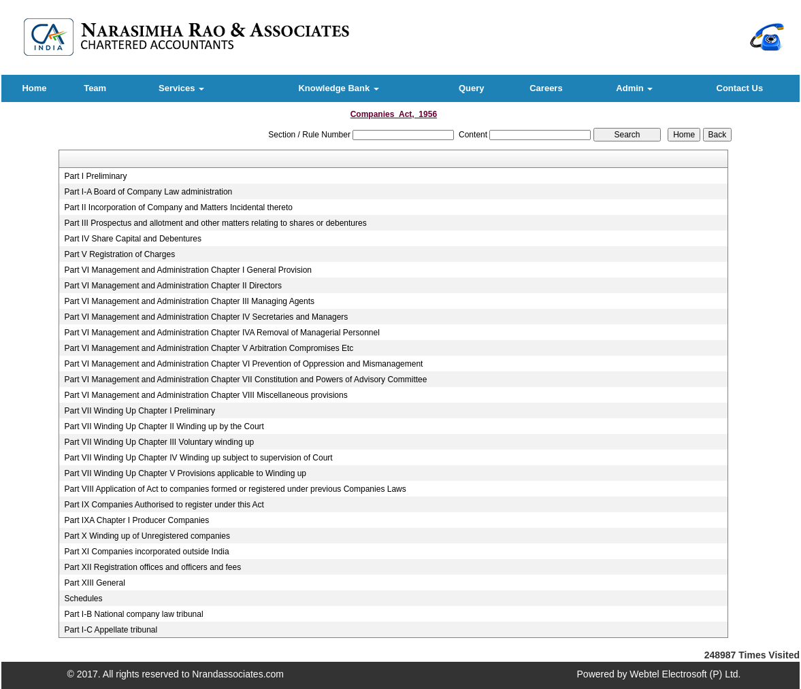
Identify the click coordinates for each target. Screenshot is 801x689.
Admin (634, 88)
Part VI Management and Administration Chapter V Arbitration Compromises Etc (208, 348)
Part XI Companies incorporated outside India (146, 551)
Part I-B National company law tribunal (133, 614)
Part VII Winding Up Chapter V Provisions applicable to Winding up (185, 473)
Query (472, 88)
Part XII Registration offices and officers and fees (152, 567)
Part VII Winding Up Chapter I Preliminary (139, 411)
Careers (545, 88)
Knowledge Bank (338, 88)
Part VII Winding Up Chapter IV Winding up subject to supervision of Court (198, 458)
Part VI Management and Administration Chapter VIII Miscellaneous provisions (205, 395)
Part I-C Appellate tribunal (110, 630)
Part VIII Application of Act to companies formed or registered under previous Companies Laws (235, 489)
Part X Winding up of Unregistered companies (146, 536)
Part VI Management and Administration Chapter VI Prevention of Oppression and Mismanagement (243, 364)
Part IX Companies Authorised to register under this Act (163, 504)
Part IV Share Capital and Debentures (132, 238)
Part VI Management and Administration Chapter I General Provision (188, 270)
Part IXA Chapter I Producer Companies (136, 520)
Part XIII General (94, 583)
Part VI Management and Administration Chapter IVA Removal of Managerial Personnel (221, 332)
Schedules (83, 598)
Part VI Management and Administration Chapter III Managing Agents (189, 301)
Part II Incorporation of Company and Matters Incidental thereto (178, 207)
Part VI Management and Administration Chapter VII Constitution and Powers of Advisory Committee (245, 379)
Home (34, 88)
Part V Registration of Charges (119, 254)
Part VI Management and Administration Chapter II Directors (172, 285)
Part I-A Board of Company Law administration (148, 192)
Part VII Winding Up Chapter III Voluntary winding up (159, 442)
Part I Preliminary (95, 176)
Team (95, 88)
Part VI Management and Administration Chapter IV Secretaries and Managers (206, 317)
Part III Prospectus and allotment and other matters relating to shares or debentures (215, 223)
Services (181, 88)
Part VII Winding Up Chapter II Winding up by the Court (163, 426)
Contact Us (740, 88)
